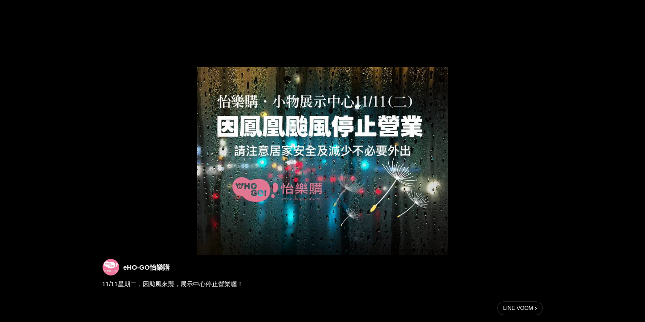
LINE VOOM (518, 308)
